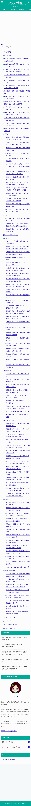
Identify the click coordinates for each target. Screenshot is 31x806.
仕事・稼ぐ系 (7, 55)
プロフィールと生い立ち (10, 628)
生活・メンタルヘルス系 (10, 235)
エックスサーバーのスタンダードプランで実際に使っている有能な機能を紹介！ (18, 166)
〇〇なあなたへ (9, 420)
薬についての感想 (10, 570)
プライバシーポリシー (10, 624)
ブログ (6, 134)
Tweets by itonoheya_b (8, 759)
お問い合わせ (14, 9)
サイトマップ (22, 9)
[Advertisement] (15, 27)
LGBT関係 (7, 371)
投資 (5, 215)
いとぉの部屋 (15, 2)
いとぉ (15, 696)
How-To (6, 238)
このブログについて (5, 9)
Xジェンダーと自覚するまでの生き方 (17, 411)
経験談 (6, 499)
